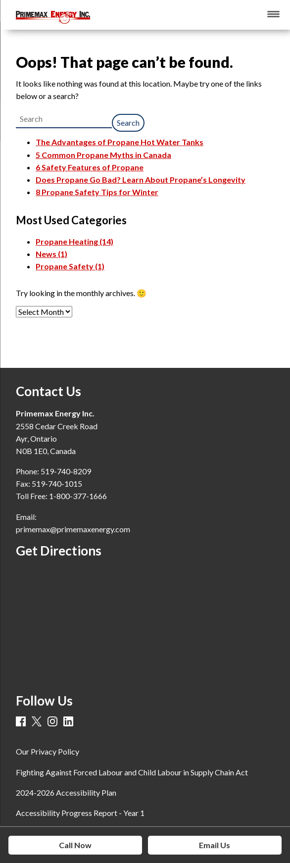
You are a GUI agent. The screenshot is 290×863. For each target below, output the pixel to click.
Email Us (214, 845)
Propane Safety (70, 266)
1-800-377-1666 (78, 496)
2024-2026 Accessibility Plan (66, 792)
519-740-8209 (66, 471)
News (51, 253)
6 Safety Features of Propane (90, 167)
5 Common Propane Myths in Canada (103, 154)
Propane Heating (74, 241)
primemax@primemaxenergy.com (73, 529)
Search (128, 122)
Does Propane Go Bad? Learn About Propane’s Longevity (140, 179)
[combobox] (64, 119)
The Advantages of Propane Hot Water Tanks (119, 142)
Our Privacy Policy (47, 751)
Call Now (75, 845)
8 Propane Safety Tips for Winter (97, 192)
